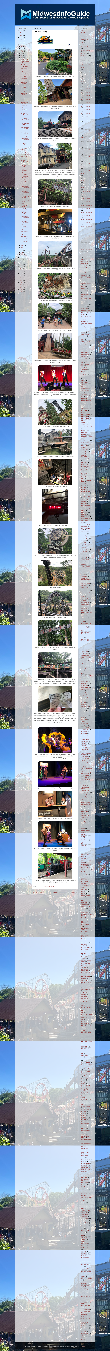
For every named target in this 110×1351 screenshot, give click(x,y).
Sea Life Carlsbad (85, 980)
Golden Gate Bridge (86, 592)
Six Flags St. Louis (85, 50)
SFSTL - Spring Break (86, 1041)
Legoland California (86, 735)
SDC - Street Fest (85, 963)
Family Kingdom (85, 538)
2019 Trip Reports (85, 116)
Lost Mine (83, 745)
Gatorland (83, 574)
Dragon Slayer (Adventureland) (25, 61)
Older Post (73, 892)
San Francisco (84, 904)
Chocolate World (85, 404)
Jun (22, 57)
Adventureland (84, 270)
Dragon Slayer (84, 512)
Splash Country (85, 1165)
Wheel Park (84, 1251)
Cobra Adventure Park (24, 148)
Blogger (83, 1346)
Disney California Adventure (85, 467)
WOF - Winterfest (85, 1309)
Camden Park (84, 374)
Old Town (83, 819)
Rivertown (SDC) (25, 136)
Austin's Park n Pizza (86, 298)
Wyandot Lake (84, 1328)
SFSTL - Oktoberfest (86, 1038)
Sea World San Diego (86, 1001)
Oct (22, 48)
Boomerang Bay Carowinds (85, 335)
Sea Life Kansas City (86, 986)
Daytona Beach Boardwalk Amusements (85, 455)
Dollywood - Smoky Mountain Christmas (86, 495)
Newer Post (37, 892)
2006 (21, 287)
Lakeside (83, 721)
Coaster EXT (84, 420)
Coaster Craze (84, 416)
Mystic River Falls (85, 792)
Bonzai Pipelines (85, 327)
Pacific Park (84, 826)
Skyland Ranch (84, 1117)
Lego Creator (84, 731)
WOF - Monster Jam (86, 1293)
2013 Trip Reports (85, 95)
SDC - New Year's (85, 947)
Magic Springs (24, 236)
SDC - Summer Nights (86, 972)
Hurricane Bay (84, 627)
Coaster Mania (84, 422)
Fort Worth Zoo (84, 552)
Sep (22, 51)
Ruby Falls (23, 181)
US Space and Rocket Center (24, 178)
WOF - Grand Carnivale (84, 1275)
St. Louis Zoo (84, 1177)
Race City (23, 152)
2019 (21, 257)
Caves (82, 392)
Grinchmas (83, 600)
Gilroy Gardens (84, 585)
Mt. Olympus (84, 785)
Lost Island (83, 743)
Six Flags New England (84, 1093)
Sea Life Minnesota (86, 989)
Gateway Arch (84, 572)
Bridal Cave (84, 356)
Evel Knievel (84, 533)
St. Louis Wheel (85, 1175)
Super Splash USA (85, 1191)
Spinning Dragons (85, 1159)
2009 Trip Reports (85, 81)
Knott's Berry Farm (85, 713)
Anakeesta (83, 286)
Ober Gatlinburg (85, 815)
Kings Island (84, 708)
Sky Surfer (83, 1115)
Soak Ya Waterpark (86, 1143)
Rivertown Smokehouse (84, 878)
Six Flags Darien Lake (86, 1064)
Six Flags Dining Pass (86, 1068)
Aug (22, 53)
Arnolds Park (84, 296)
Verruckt (83, 1241)
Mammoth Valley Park (86, 762)
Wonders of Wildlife (86, 1318)
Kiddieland (83, 702)
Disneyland (83, 487)
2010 (21, 278)
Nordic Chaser (84, 811)
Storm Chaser (84, 1187)
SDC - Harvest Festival (84, 939)
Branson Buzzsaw (85, 345)
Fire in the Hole (85, 542)
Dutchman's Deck (85, 516)
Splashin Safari (84, 1167)
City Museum (84, 410)
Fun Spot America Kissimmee (85, 563)
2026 (21, 30)
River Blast (83, 871)
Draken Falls (84, 514)
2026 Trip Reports (85, 256)
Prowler (83, 856)
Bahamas (83, 302)
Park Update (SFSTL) (24, 79)
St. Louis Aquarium (85, 1169)
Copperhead (84, 434)
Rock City (23, 183)
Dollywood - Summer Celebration (86, 500)
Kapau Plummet (85, 683)
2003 (21, 294)
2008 (21, 282)
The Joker (83, 1205)
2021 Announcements (86, 219)
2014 (21, 268)
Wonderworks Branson (24, 103)
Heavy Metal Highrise (86, 612)
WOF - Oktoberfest (85, 1300)
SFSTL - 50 (84, 1021)
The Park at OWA (24, 157)
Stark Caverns (84, 1182)
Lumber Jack (84, 747)
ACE (82, 137)
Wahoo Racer (84, 1243)
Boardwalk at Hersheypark (84, 320)
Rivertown (83, 876)
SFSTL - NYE (84, 1036)
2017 (21, 262)
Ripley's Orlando (85, 867)
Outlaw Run (84, 824)
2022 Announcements (86, 226)
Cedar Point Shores (86, 400)
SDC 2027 (83, 32)
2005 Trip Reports (85, 67)
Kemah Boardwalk (85, 687)
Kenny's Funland (85, 692)
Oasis (82, 30)
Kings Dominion (85, 706)
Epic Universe (84, 531)
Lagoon (82, 717)
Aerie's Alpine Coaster (86, 272)
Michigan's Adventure (86, 768)
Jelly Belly (83, 663)
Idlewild (82, 647)
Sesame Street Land (86, 1007)
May (22, 245)
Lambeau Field (84, 723)
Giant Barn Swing (85, 583)
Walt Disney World (85, 1248)
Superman (83, 1195)
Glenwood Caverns (86, 587)
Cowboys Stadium (85, 440)
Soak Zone (83, 1146)
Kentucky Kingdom (85, 697)
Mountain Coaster (85, 783)
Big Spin (83, 314)
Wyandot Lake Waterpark (84, 1330)
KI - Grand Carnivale (86, 699)
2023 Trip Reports (85, 130)
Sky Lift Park (84, 1113)
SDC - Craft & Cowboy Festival (85, 932)
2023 (21, 37)
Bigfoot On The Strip (86, 316)
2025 (21, 32)
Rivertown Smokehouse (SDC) (25, 123)
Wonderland (84, 1316)
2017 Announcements (86, 191)
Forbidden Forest (85, 549)
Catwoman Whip (85, 388)
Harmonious (84, 608)
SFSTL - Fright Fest (86, 1025)
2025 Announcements (86, 249)
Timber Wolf (84, 1216)
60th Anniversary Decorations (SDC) (25, 129)
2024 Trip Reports (85, 243)
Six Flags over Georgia (24, 144)
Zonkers (83, 1337)
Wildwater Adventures (86, 1257)
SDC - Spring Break (86, 953)
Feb (22, 252)
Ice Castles (83, 643)
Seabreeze (83, 1005)
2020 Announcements (86, 212)
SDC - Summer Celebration (85, 966)
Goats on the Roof (85, 590)
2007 (21, 284)
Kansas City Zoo (85, 681)
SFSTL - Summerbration (85, 1045)
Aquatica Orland (85, 294)
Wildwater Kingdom (86, 1261)
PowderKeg (84, 849)
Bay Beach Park (85, 304)
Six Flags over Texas (86, 1099)
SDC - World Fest (85, 976)
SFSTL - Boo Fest (85, 1023)
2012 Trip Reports (85, 92)
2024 (21, 35)
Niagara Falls (84, 799)
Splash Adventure (24, 169)
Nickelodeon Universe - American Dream (86, 801)
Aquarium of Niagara (86, 290)
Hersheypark (84, 615)
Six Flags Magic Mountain (85, 1089)
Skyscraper (83, 1119)
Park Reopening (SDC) (25, 241)
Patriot (82, 832)
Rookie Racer (84, 889)
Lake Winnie (84, 719)
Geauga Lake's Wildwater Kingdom (86, 579)
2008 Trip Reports (85, 78)
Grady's (83, 596)
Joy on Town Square (86, 665)
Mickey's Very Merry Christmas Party (86, 772)
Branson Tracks (85, 354)
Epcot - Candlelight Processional (85, 525)
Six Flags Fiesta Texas (86, 1075)
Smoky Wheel (84, 1134)
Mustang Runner (85, 790)
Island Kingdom (85, 655)
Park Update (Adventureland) (25, 228)
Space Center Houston (84, 1156)
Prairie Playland (85, 854)
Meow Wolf (83, 766)
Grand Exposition (85, 598)
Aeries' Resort (84, 275)
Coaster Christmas (85, 414)
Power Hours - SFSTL (86, 851)
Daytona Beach (85, 451)
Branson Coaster (85, 347)
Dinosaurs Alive (85, 464)
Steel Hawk (83, 1184)
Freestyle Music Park (86, 554)
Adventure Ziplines (85, 267)
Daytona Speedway (86, 458)
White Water (84, 53)
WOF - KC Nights (85, 1289)
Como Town (84, 432)
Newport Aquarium (85, 797)
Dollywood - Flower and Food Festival (86, 492)
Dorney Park (84, 503)
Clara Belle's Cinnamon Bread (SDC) (25, 118)
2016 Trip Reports (85, 106)
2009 (21, 280)
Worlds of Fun (84, 55)
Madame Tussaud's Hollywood (86, 753)
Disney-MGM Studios (86, 470)
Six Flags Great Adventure (85, 1079)
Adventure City (84, 263)
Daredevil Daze (85, 449)
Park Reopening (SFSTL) (25, 197)
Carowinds (83, 380)
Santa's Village (84, 912)
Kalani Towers (84, 679)
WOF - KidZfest (85, 1291)
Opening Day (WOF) (24, 94)
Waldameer (84, 1245)
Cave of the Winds (85, 390)
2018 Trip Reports (85, 113)
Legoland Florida (85, 739)
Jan (22, 254)
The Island (83, 1202)
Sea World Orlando (86, 996)
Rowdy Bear (84, 891)
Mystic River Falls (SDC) (24, 65)
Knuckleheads (84, 715)
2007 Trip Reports (85, 74)
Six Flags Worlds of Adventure (86, 1110)
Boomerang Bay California (85, 331)
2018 (21, 259)
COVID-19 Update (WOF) (23, 98)
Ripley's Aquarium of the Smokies (86, 865)
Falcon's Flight (84, 536)
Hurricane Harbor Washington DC (85, 640)
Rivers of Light (84, 874)
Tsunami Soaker (85, 1223)
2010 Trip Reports (85, 85)
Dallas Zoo (83, 447)
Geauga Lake (84, 576)
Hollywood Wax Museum (85, 620)
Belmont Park (84, 308)
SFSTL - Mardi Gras (86, 1032)
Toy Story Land (84, 1220)
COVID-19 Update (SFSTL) (23, 75)
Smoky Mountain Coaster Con (85, 1127)
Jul (22, 55)
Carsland (83, 384)
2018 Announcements (86, 198)
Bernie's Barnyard (85, 310)
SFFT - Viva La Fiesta (86, 1014)
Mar (22, 250)
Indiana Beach (84, 651)
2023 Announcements (86, 233)
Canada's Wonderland (86, 376)
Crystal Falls (24, 239)
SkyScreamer (84, 1121)
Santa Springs (84, 910)
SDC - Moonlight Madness (85, 944)
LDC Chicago (84, 725)
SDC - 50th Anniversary (84, 918)
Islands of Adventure (86, 657)
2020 (21, 44)
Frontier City (24, 208)
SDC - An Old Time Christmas (85, 921)
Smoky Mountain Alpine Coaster (85, 1124)
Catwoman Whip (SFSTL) (25, 86)
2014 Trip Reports (85, 99)
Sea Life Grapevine (86, 982)
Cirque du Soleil (85, 408)
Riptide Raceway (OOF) (24, 165)
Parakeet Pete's (85, 830)
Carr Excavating (85, 382)
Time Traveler (84, 1218)
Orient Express (84, 822)
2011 (21, 275)
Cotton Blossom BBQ (86, 436)
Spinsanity (83, 1161)
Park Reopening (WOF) (25, 200)
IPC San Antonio (85, 653)
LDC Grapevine (85, 727)
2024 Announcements (86, 240)
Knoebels (83, 711)
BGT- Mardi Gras (85, 312)
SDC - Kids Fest (85, 942)
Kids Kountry (84, 704)
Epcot (82, 522)
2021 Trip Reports (85, 123)
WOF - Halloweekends (85, 1282)
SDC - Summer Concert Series (85, 970)
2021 (21, 42)
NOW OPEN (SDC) (24, 106)
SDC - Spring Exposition (84, 957)
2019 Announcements (86, 205)
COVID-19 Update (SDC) (25, 133)
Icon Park (83, 645)
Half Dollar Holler (85, 602)
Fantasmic (83, 540)
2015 (21, 266)
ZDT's (82, 1335)
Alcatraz (83, 281)
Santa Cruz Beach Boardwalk (85, 907)
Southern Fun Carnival (84, 1149)
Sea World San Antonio (84, 999)
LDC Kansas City (85, 729)
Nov (22, 46)
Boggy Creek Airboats (86, 323)
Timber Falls (84, 1212)
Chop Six (83, 406)
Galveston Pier (84, 570)
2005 (21, 289)
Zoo (82, 1339)
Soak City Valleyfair (86, 1139)
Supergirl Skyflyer (85, 1193)
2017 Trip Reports (85, 109)
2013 (21, 271)
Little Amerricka (85, 741)
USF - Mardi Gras (85, 1237)
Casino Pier (84, 386)
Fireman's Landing (85, 544)
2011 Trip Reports (85, 88)
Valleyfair (83, 1239)
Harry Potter (84, 610)
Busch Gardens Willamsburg (85, 368)
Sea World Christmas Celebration (86, 993)
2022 (21, 39)
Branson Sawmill (85, 352)
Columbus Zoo (84, 430)
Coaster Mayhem (85, 424)
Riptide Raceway (85, 869)
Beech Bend (84, 306)
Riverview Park (84, 881)
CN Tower (83, 412)
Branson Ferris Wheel (86, 349)
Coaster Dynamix (85, 418)
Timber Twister (84, 1214)
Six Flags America (85, 1062)
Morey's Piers (84, 777)
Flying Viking (84, 547)
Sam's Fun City (25, 154)
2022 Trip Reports (85, 127)
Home (55, 892)
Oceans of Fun (84, 44)
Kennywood (84, 695)
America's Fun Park (86, 283)
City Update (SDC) (24, 110)
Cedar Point (84, 398)
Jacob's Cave (84, 661)
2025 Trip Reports (85, 134)
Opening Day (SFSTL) (24, 83)
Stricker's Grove (85, 1189)
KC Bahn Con (84, 685)
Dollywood (83, 489)
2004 (21, 291)
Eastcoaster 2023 (85, 518)
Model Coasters (85, 775)
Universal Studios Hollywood (85, 1231)
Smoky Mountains (85, 1130)
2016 (21, 264)
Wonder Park (84, 1314)
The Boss (83, 1200)
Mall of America (85, 760)
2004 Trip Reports (85, 64)
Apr (22, 247)
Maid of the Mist (85, 758)
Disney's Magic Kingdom (84, 484)
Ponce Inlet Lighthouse (83, 846)
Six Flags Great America (85, 1082)
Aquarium (83, 288)
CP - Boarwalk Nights (86, 442)
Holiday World (84, 617)
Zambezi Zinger (85, 1333)
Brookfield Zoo (84, 358)
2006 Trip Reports (85, 71)
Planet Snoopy (84, 840)
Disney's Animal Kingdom (85, 474)
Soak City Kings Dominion (85, 1137)
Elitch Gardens (84, 520)
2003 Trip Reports (85, 62)
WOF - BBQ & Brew (86, 1271)
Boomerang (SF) (85, 329)
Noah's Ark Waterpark (86, 808)
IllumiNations (84, 649)
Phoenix (83, 834)
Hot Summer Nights (86, 623)
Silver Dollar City (52, 886)
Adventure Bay (84, 261)
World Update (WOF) (24, 90)
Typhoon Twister (85, 1225)
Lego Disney (84, 733)
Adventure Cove (85, 265)
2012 (21, 273)
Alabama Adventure (24, 173)
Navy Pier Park (84, 794)
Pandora (83, 828)
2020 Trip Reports (42, 886)
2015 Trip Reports (85, 102)
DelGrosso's (84, 462)
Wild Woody (84, 1255)
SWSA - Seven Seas (86, 1197)
